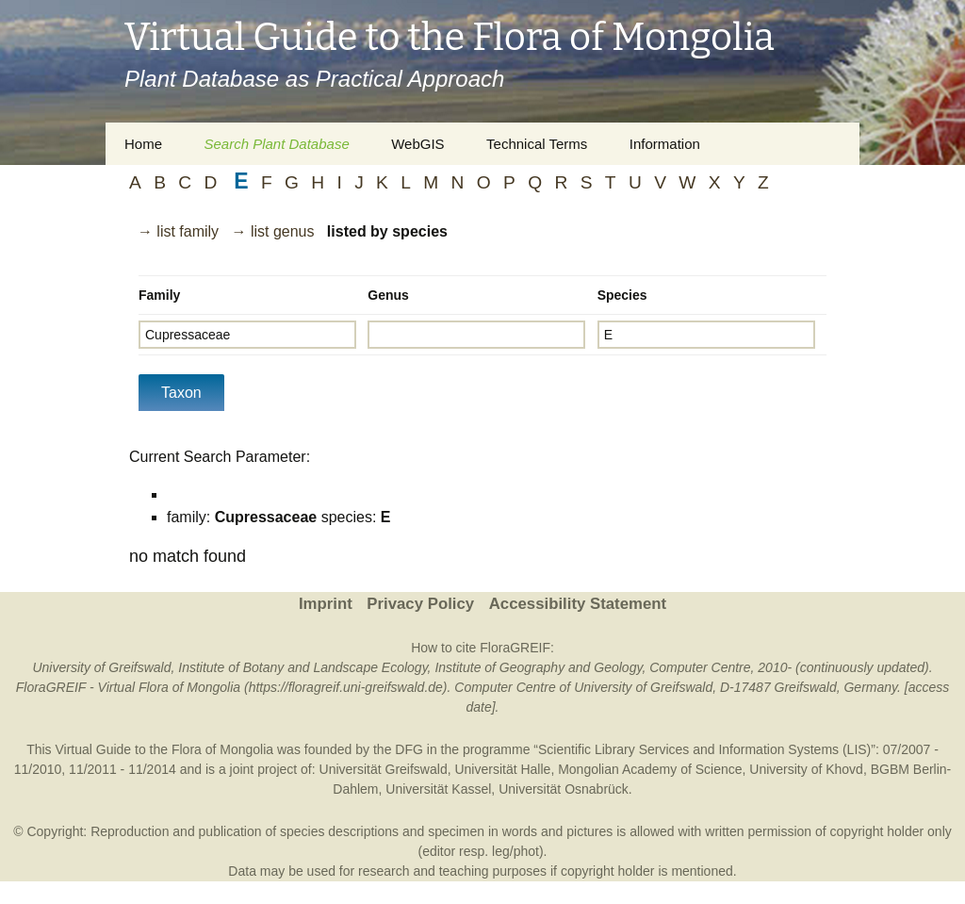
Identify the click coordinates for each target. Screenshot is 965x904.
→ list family (178, 231)
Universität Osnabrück (564, 789)
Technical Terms (536, 144)
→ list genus (272, 231)
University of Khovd (806, 769)
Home (143, 144)
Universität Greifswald (383, 769)
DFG (409, 749)
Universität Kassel (438, 789)
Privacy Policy (420, 604)
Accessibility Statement (577, 604)
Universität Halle (502, 769)
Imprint (325, 604)
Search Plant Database (276, 144)
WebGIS (417, 144)
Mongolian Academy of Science (650, 769)
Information (665, 144)
